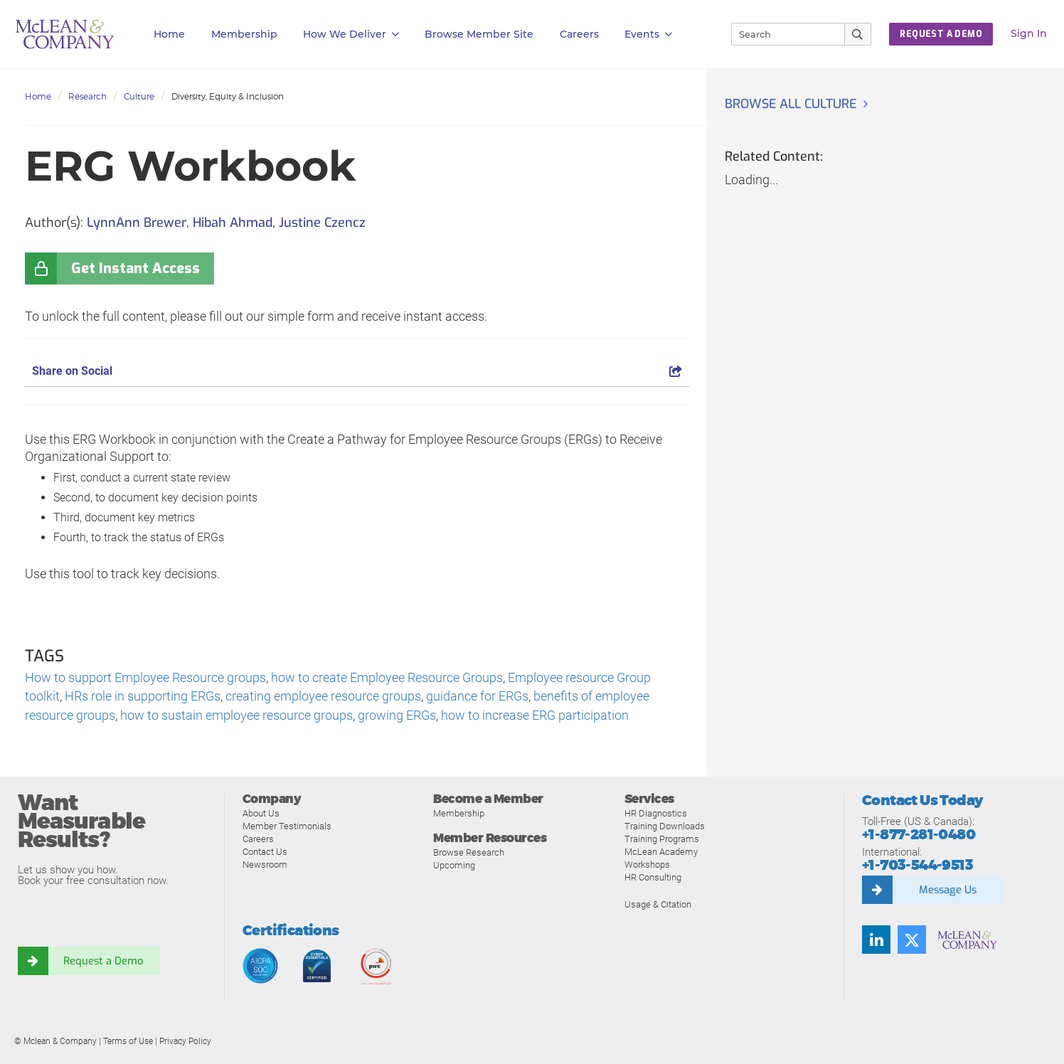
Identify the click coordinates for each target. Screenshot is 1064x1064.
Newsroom (265, 865)
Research (87, 96)
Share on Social (357, 371)
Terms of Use (128, 1042)
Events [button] (648, 34)
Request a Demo (103, 961)
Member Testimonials (287, 826)
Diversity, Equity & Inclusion (227, 96)
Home (169, 34)
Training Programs (661, 839)
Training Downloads (664, 826)
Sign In (1029, 33)
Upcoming (454, 866)
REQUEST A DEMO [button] (941, 34)
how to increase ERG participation (535, 716)
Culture (139, 96)
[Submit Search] (858, 34)
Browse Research (468, 853)
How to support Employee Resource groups (145, 678)
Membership (244, 34)
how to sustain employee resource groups (236, 716)
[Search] (781, 34)
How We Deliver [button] (351, 34)
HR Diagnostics (655, 814)
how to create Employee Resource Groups (387, 678)
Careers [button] (579, 34)
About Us (261, 814)
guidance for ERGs (477, 697)
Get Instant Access (135, 268)
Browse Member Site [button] (479, 34)
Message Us (947, 890)
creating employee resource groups (323, 697)
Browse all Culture (792, 103)
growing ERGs (397, 716)
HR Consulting (652, 878)
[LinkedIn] (876, 940)
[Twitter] (912, 940)
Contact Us (265, 852)
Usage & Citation (657, 905)
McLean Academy (661, 852)
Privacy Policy (185, 1042)
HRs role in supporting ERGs (142, 697)
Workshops (647, 865)
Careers (258, 839)
